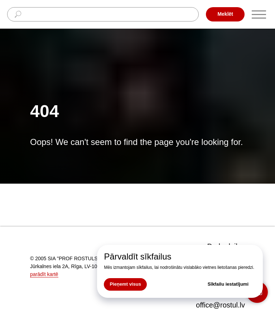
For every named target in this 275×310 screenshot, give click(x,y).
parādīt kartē (44, 274)
